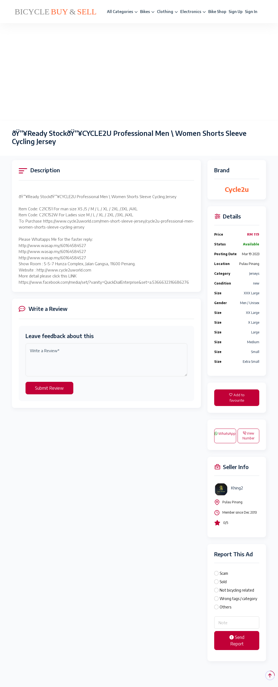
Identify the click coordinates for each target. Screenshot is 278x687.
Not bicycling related (237, 590)
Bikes (147, 11)
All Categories (122, 11)
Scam (224, 573)
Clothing (167, 11)
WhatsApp (225, 433)
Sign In (251, 11)
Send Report (236, 641)
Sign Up (235, 11)
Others (225, 607)
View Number (248, 435)
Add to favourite (237, 397)
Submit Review (49, 388)
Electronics (193, 11)
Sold (223, 581)
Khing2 (237, 488)
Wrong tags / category (238, 598)
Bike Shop (217, 11)
